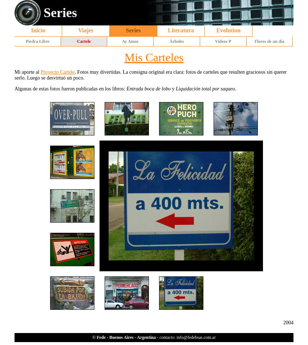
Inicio (38, 30)
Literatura (181, 30)
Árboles (177, 41)
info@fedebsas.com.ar (196, 337)
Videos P (223, 41)
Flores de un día (269, 41)
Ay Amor (130, 41)
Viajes (85, 30)
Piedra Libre (37, 41)
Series (133, 30)
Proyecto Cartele (58, 72)
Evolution (228, 30)
